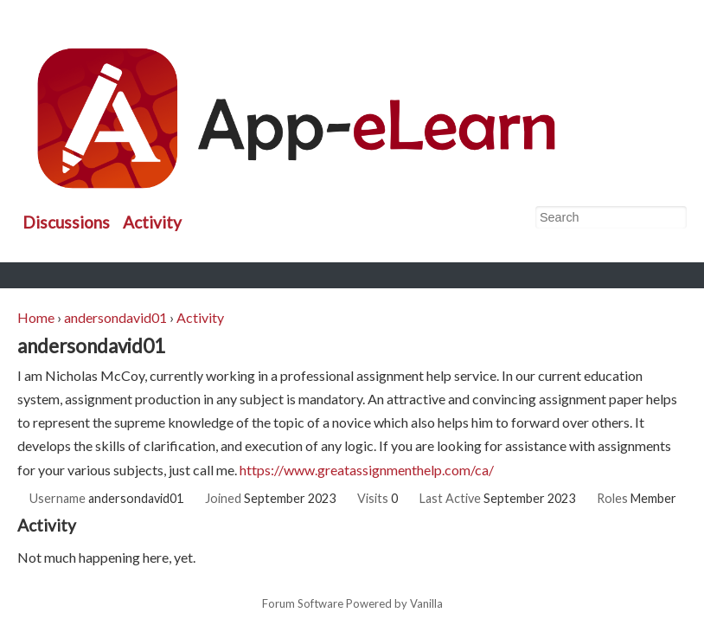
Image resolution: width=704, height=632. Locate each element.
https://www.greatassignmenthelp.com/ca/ (367, 469)
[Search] (673, 218)
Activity (152, 222)
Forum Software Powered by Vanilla (352, 604)
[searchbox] (611, 217)
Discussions (66, 222)
